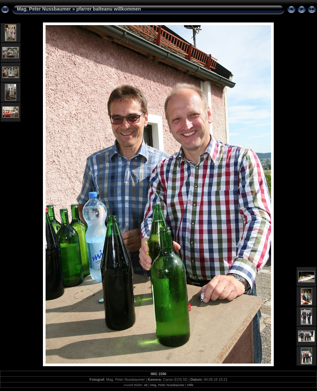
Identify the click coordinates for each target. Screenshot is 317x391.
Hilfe (190, 385)
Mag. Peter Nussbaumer (44, 9)
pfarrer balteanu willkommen (108, 9)
